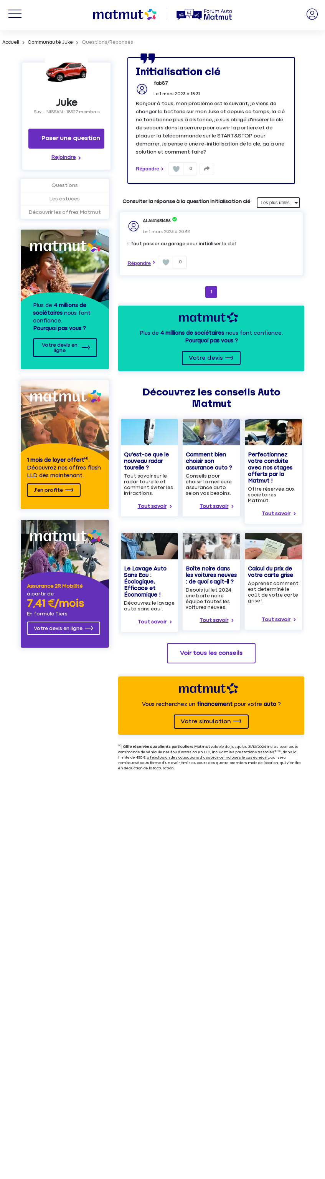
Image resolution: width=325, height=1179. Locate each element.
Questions (64, 185)
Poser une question (70, 138)
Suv (37, 112)
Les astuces (64, 199)
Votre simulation (206, 721)
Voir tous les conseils (211, 653)
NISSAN (54, 112)
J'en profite (48, 490)
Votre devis (206, 358)
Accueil (10, 42)
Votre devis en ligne (60, 347)
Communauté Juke (50, 42)
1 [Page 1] (211, 291)
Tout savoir (152, 506)
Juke (66, 103)
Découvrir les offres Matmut (65, 212)
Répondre (147, 169)
